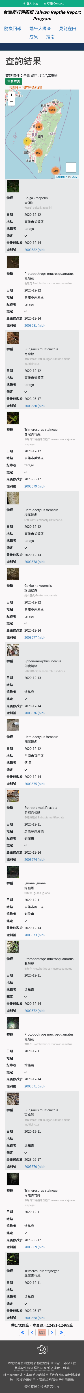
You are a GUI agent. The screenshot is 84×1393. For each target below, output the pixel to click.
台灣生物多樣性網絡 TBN (39, 1362)
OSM (75, 176)
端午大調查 (40, 28)
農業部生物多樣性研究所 (32, 1367)
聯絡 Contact (55, 3)
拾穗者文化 (48, 1386)
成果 (33, 36)
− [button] (11, 102)
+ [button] (11, 95)
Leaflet (60, 176)
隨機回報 (12, 28)
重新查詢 (13, 81)
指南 (50, 36)
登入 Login (33, 3)
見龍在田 (67, 28)
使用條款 (67, 1379)
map (41, 134)
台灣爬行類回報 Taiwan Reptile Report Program (42, 15)
